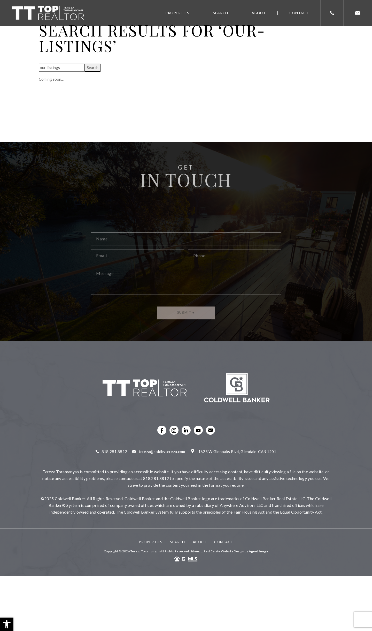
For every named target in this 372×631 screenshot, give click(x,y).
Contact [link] (299, 13)
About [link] (259, 13)
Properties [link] (177, 13)
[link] (6, 624)
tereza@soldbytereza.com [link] (162, 452)
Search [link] (220, 13)
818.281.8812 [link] (114, 452)
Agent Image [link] (258, 551)
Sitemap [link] (196, 551)
